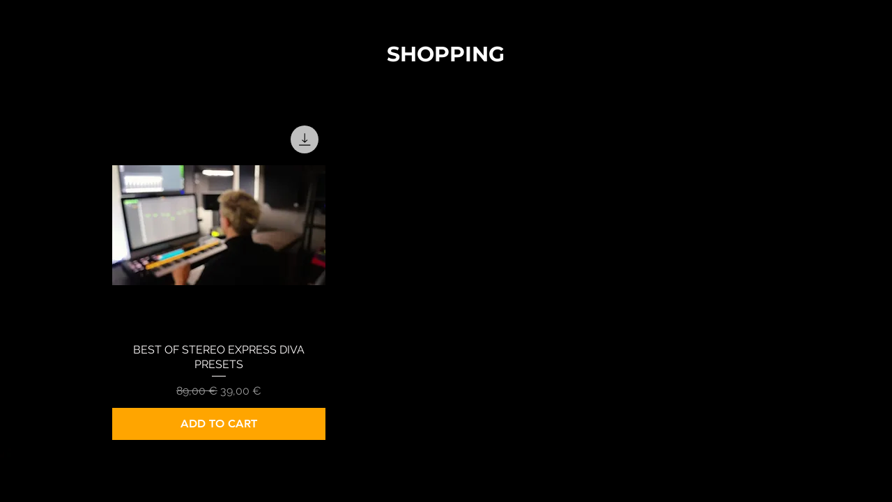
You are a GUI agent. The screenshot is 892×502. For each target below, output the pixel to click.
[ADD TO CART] (218, 424)
